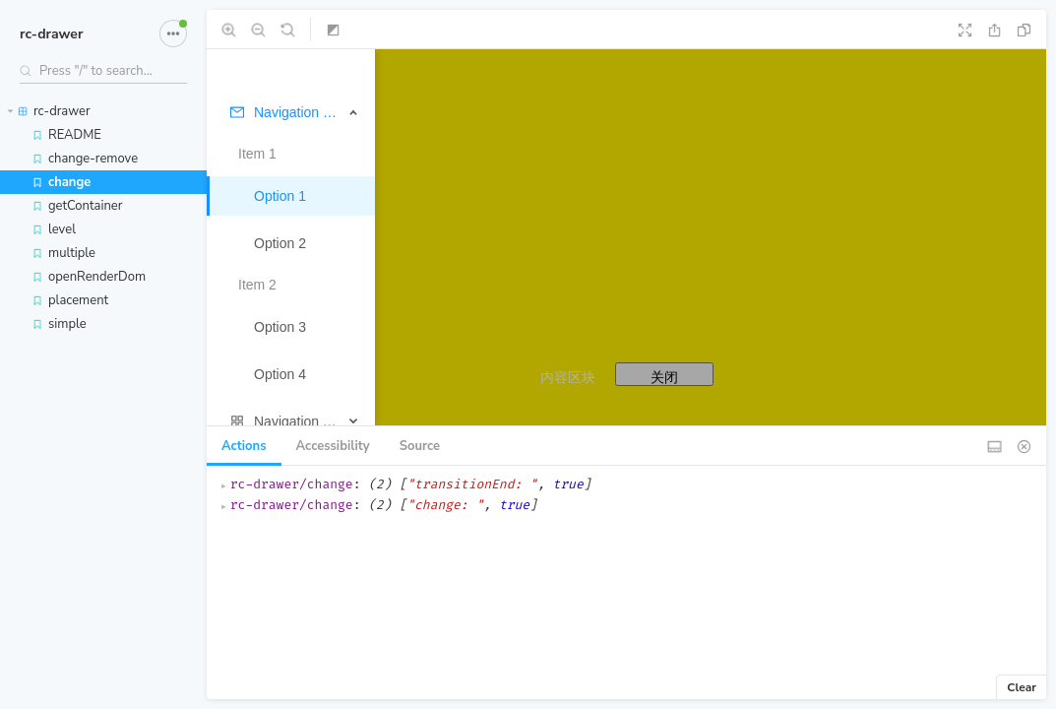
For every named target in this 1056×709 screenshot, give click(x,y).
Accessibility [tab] (333, 446)
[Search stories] (103, 71)
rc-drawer (51, 34)
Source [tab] (420, 446)
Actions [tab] (244, 446)
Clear (1021, 687)
